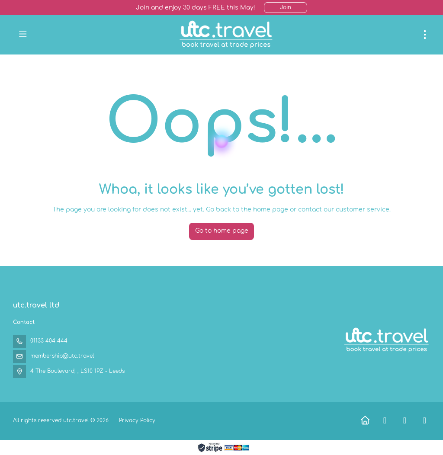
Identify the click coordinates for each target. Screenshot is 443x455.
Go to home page (221, 231)
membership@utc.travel (62, 356)
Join (285, 7)
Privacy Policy (137, 420)
